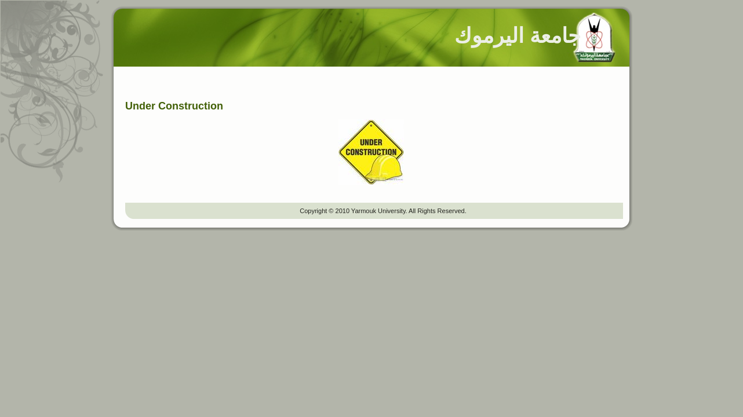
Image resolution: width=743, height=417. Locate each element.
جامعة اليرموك (517, 35)
